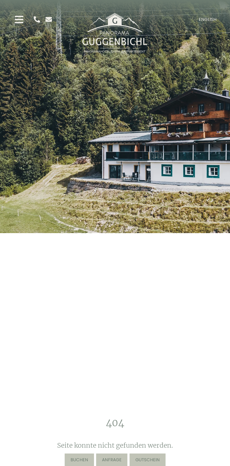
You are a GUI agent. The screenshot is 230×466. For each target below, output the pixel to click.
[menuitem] (207, 19)
